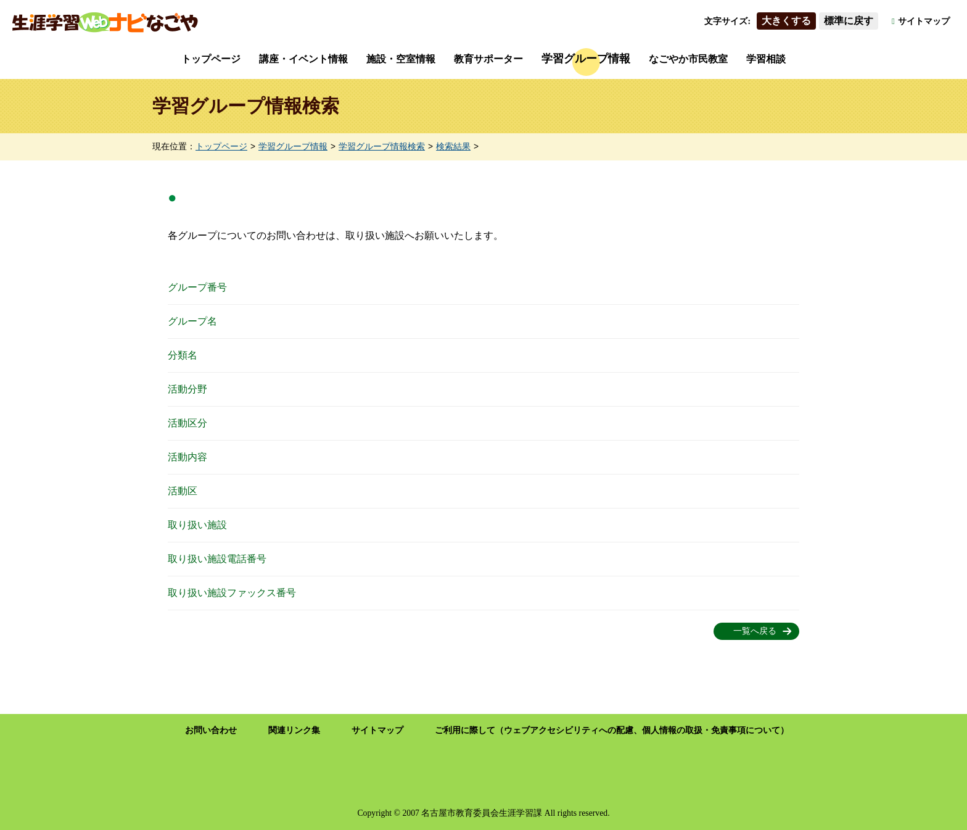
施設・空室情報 (400, 59)
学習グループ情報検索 (382, 146)
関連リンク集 (294, 730)
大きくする (786, 20)
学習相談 (766, 59)
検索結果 (453, 146)
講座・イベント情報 (303, 59)
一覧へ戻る (754, 631)
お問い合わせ (211, 730)
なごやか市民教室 (688, 59)
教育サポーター (488, 59)
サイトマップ (924, 21)
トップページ (211, 59)
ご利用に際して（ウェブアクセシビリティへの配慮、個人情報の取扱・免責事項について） (612, 730)
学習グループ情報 (585, 58)
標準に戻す (848, 20)
